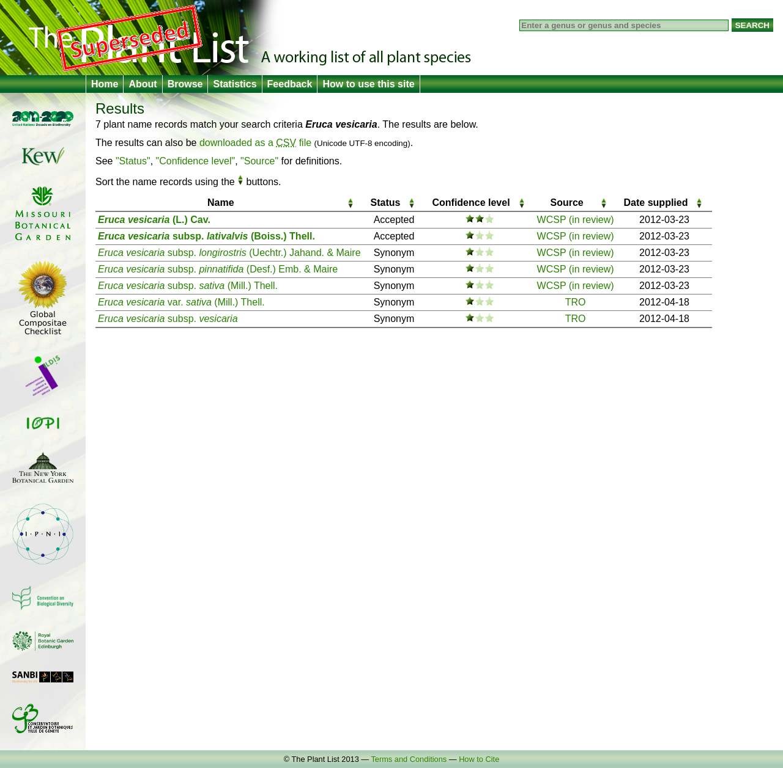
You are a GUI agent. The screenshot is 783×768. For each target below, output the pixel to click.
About (142, 84)
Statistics (234, 84)
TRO (575, 302)
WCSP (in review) (575, 219)
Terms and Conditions (409, 759)
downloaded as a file (255, 142)
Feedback (290, 84)
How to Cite (479, 759)
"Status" (133, 161)
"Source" (259, 161)
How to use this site (368, 84)
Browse (185, 84)
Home (104, 84)
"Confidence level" (196, 161)
